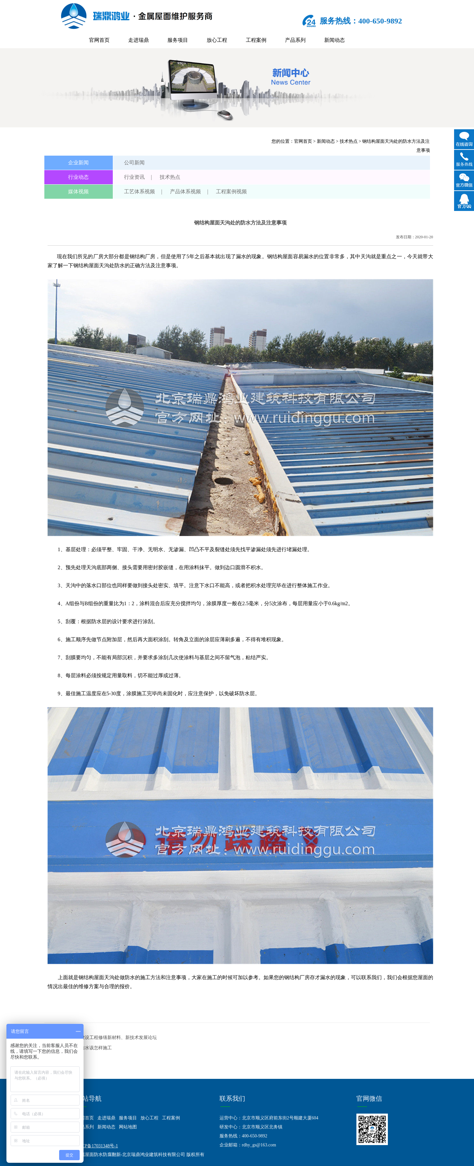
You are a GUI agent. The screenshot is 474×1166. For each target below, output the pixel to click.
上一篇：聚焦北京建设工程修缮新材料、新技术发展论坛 (100, 1037)
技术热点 (349, 141)
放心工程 (217, 40)
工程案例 (256, 40)
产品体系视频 (185, 191)
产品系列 (295, 40)
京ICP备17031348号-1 (97, 1145)
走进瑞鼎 (138, 40)
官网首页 (99, 40)
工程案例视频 (231, 191)
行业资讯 (134, 177)
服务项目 (177, 40)
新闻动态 (334, 40)
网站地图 (128, 1127)
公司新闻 (134, 162)
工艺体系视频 (139, 191)
